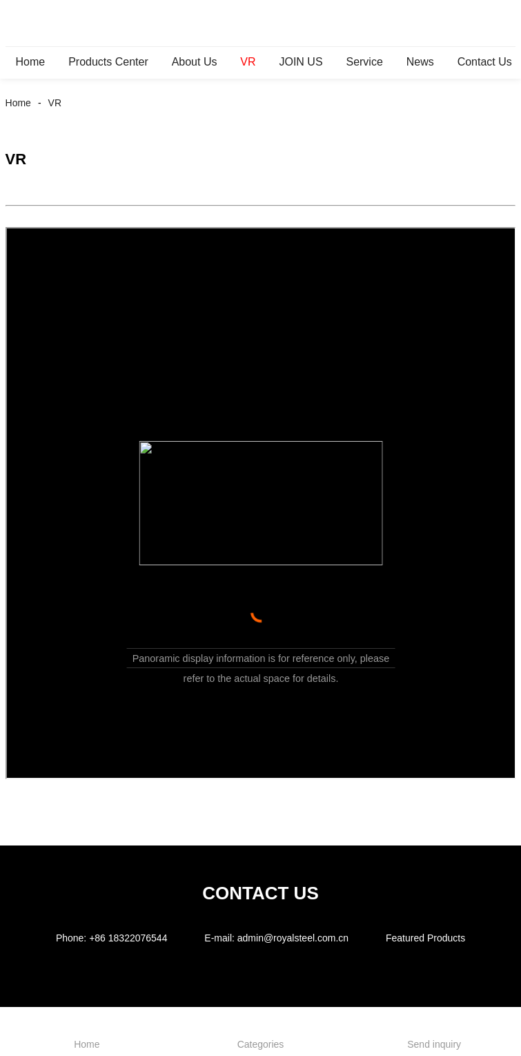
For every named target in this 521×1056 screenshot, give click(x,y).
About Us (194, 62)
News (420, 62)
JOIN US (300, 62)
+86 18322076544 (128, 937)
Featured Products (425, 937)
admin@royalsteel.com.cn (292, 937)
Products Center (108, 62)
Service (364, 62)
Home (31, 62)
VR (247, 62)
